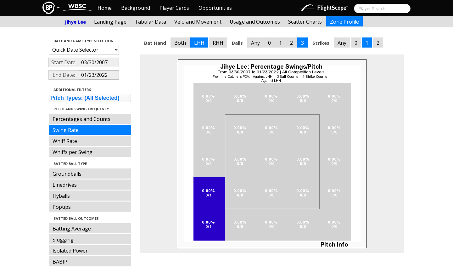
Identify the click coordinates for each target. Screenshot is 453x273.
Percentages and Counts (81, 119)
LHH (199, 42)
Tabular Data (150, 21)
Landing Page (110, 21)
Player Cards (174, 7)
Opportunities (215, 7)
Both (180, 42)
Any (255, 42)
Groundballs (67, 173)
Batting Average (72, 228)
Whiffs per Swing (72, 152)
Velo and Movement (197, 21)
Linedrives (65, 184)
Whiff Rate (65, 141)
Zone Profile (344, 21)
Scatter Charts (305, 21)
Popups (62, 206)
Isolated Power (70, 250)
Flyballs (61, 195)
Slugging (63, 239)
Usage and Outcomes (255, 21)
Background (135, 7)
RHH (218, 42)
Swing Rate (66, 130)
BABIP (60, 261)
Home (105, 7)
